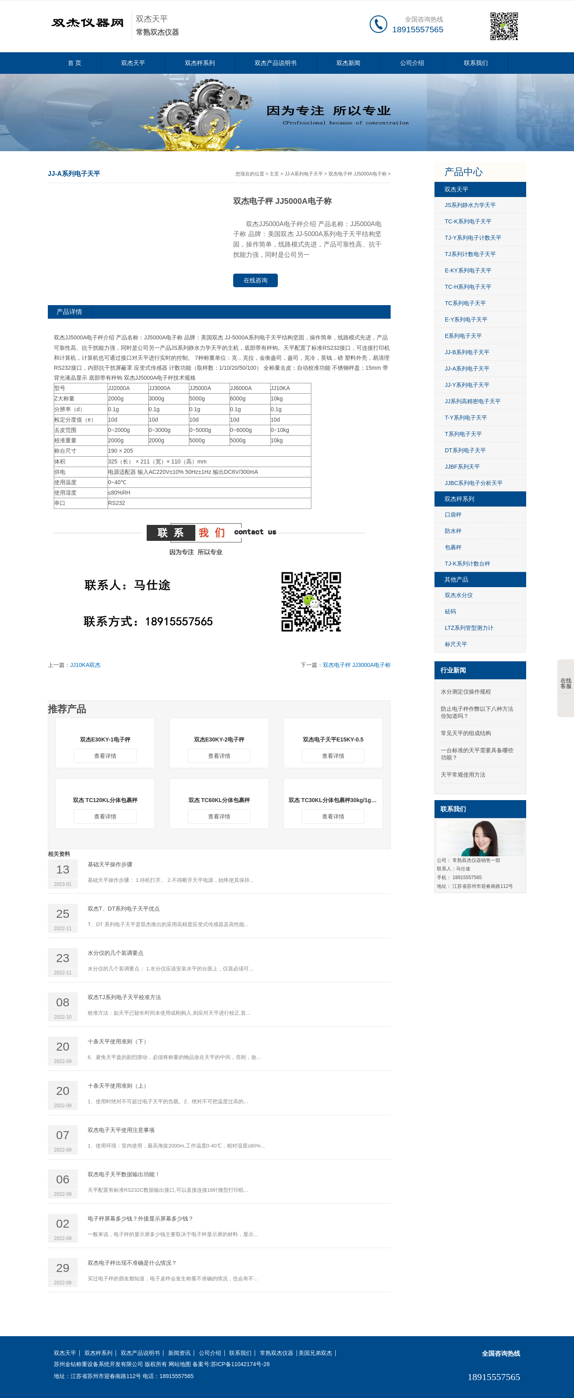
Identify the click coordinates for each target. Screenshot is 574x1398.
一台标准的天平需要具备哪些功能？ (477, 754)
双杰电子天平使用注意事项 (121, 1130)
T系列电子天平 (463, 434)
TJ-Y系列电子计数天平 (473, 238)
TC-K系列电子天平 (468, 221)
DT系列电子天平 (465, 450)
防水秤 (453, 531)
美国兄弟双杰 (315, 1353)
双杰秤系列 (200, 62)
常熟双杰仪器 (276, 1353)
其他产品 (456, 579)
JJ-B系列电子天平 (467, 352)
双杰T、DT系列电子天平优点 (124, 908)
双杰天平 (133, 62)
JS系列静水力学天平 (470, 205)
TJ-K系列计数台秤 (467, 563)
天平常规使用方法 (463, 774)
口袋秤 (453, 514)
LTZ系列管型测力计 (469, 628)
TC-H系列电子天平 (468, 287)
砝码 (450, 611)
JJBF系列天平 (462, 466)
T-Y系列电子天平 (466, 417)
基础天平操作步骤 (110, 864)
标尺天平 (456, 644)
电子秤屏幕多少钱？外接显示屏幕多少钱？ (141, 1218)
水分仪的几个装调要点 (116, 953)
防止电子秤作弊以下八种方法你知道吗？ (477, 712)
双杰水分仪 (459, 595)
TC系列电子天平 (465, 303)
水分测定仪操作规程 (466, 691)
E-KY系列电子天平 (468, 270)
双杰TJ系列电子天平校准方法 (124, 997)
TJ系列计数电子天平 (470, 254)
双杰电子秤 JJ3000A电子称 (357, 665)
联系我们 (476, 62)
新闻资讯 (179, 1353)
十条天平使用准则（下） (118, 1041)
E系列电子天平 (463, 336)
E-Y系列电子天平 (466, 319)
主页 (274, 174)
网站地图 (180, 1364)
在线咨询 (255, 280)
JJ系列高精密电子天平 (473, 401)
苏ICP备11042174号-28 (240, 1364)
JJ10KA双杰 (85, 665)
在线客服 (566, 677)
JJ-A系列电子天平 (304, 174)
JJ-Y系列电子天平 (467, 385)
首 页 (74, 62)
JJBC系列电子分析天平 (474, 483)
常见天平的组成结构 (466, 733)
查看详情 (105, 756)
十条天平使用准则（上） (118, 1086)
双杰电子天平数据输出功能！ (124, 1174)
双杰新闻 (348, 62)
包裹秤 (453, 547)
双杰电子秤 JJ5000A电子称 (357, 174)
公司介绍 (412, 62)
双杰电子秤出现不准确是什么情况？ (132, 1263)
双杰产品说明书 (276, 62)
